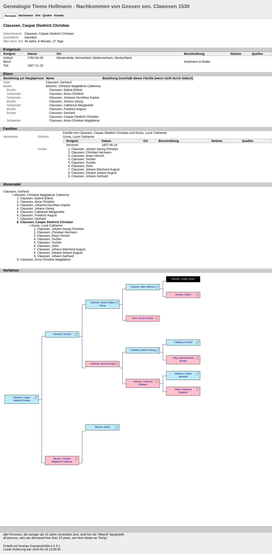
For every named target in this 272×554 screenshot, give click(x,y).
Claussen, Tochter (83, 159)
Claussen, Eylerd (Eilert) (65, 90)
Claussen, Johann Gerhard (89, 176)
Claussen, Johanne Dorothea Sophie (74, 97)
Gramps (23, 546)
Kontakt (59, 15)
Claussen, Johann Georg (66, 101)
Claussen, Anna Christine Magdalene (74, 120)
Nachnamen (26, 15)
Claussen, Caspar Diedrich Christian (74, 116)
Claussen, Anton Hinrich (87, 155)
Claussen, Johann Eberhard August (95, 169)
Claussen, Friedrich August (67, 109)
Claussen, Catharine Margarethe (71, 105)
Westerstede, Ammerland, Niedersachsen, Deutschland (94, 58)
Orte (38, 15)
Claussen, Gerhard (59, 82)
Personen (10, 15)
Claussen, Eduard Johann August (94, 172)
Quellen (47, 15)
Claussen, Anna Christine (66, 93)
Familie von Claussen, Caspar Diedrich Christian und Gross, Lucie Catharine (115, 133)
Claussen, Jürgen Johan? (183, 279)
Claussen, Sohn (82, 166)
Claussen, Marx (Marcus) (143, 287)
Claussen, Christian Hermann (91, 152)
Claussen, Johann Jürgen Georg (102, 304)
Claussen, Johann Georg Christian (94, 149)
